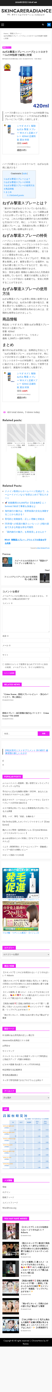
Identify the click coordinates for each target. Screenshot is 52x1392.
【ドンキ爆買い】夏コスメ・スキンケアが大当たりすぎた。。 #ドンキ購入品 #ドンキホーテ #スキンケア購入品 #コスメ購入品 (25, 995)
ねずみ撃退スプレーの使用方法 (19, 185)
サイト (5, 654)
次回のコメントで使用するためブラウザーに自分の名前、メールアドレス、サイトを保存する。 (26, 666)
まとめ (8, 192)
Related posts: (15, 195)
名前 (5, 636)
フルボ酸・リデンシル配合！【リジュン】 (20, 932)
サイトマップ (8, 1051)
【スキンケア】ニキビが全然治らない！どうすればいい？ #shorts (34, 1230)
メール (6, 645)
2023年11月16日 (9, 700)
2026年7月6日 (27, 1236)
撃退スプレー (7, 47)
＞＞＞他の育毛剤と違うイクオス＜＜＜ (21, 899)
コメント (7, 603)
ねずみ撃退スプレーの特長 (17, 182)
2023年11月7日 (28, 59)
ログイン (6, 1192)
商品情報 (9, 188)
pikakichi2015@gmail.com (13, 59)
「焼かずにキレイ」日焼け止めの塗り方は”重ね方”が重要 (34, 1305)
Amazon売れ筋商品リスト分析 (15, 1040)
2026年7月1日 (27, 1331)
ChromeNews (37, 1340)
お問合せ (6, 1045)
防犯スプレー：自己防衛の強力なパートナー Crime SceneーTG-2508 (25, 714)
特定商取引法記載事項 (12, 1069)
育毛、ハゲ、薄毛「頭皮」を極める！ (19, 816)
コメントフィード (10, 1202)
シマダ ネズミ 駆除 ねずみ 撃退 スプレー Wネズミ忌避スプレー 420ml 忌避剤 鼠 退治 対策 (27, 132)
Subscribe (49, 24)
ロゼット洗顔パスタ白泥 (13, 855)
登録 (4, 1187)
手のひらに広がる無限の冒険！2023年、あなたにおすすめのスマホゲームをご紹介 (25, 793)
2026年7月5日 (27, 1257)
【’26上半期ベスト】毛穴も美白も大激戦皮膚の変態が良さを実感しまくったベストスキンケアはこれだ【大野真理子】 (35, 1323)
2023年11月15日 (8, 719)
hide (25, 173)
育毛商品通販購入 (10, 1075)
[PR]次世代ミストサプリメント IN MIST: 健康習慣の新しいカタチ (26, 752)
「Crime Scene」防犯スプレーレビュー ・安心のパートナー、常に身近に (25, 695)
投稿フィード (8, 1197)
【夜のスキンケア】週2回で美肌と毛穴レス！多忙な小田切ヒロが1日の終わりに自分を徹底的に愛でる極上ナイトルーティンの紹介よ (25, 983)
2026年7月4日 (27, 1309)
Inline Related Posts (43, 548)
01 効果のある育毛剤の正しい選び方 (18, 1035)
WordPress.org (9, 1208)
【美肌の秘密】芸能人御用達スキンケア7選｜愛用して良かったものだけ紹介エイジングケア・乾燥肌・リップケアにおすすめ (25, 1006)
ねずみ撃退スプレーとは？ (17, 179)
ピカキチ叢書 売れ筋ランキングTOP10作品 (21, 1064)
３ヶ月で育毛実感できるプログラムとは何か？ (22, 1080)
